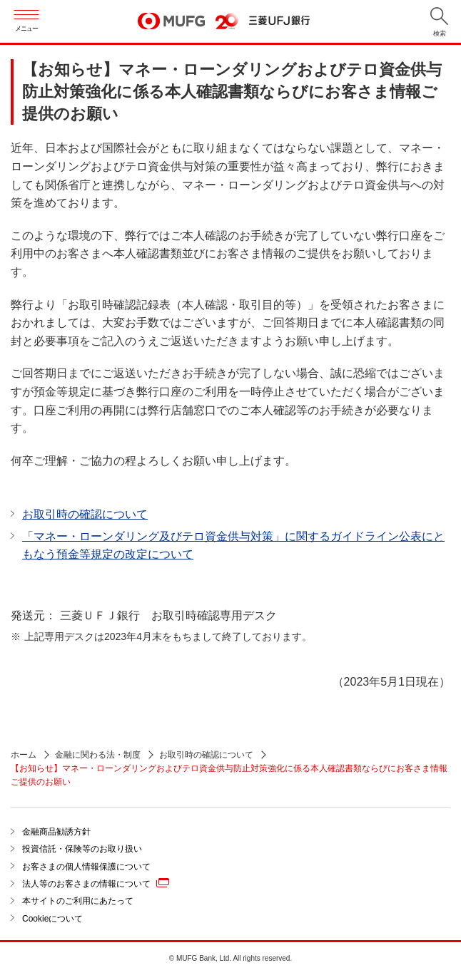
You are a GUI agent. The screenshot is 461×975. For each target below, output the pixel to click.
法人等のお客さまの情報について (95, 883)
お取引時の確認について (85, 514)
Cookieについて (52, 919)
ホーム (23, 755)
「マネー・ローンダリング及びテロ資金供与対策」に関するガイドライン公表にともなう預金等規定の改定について (233, 545)
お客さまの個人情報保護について (86, 867)
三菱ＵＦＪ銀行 (279, 21)
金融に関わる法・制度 (98, 755)
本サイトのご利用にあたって (77, 901)
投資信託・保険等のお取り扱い (82, 849)
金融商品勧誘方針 (56, 832)
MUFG (171, 22)
